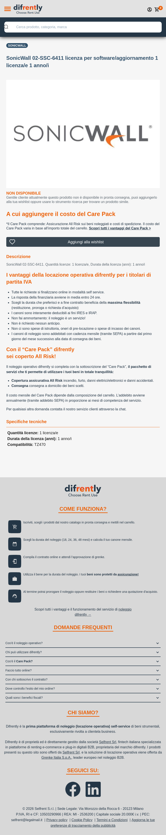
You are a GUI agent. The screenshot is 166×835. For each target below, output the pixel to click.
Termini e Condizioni (112, 820)
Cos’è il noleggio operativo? (24, 643)
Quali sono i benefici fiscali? (24, 697)
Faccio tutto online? (18, 670)
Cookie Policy (82, 820)
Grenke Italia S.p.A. (56, 757)
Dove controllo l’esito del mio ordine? (30, 688)
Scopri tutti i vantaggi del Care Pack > (120, 228)
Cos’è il (19, 661)
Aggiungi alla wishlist (86, 242)
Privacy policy (56, 820)
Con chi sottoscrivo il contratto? (26, 679)
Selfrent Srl (107, 742)
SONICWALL (17, 45)
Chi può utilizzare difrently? (23, 652)
